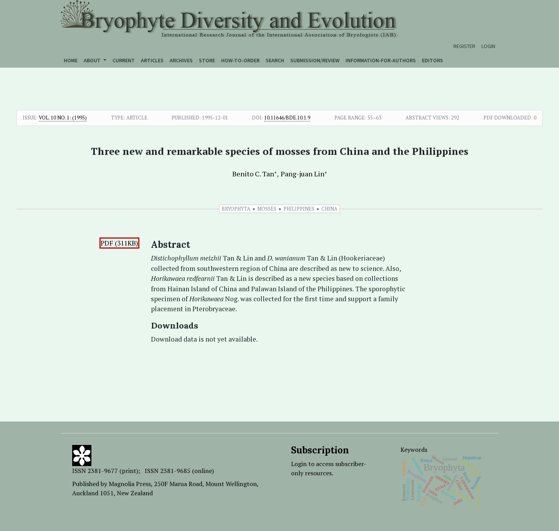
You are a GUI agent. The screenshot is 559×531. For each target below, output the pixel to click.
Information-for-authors (381, 60)
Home (71, 60)
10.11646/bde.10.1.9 (287, 117)
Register (464, 46)
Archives (181, 60)
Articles (152, 60)
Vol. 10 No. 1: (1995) (63, 117)
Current (123, 60)
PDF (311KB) (119, 243)
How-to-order (240, 60)
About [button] (93, 60)
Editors (432, 60)
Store (207, 60)
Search (275, 60)
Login (488, 46)
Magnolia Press (130, 484)
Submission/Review (314, 60)
